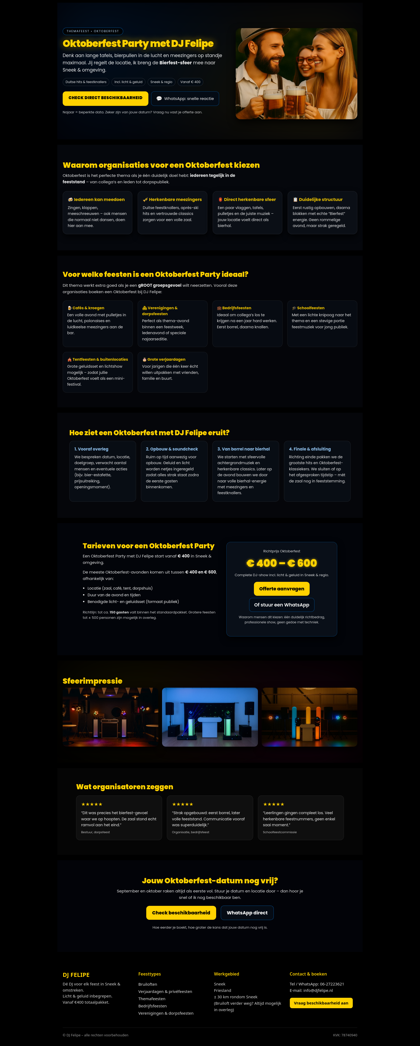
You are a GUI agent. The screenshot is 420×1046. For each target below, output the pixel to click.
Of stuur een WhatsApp (281, 605)
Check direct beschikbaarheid (105, 97)
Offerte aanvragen (281, 588)
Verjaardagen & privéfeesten (165, 992)
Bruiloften (147, 985)
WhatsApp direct (248, 913)
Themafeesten (152, 999)
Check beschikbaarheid (181, 913)
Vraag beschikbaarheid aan (321, 1003)
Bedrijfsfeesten (152, 1006)
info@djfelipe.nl (318, 991)
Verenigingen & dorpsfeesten (166, 1014)
